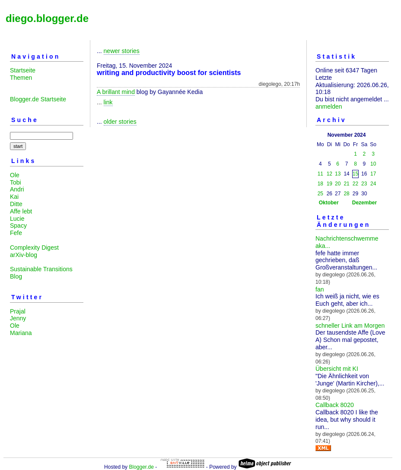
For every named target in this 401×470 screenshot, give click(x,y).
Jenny (18, 318)
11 (320, 174)
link (108, 102)
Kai (14, 196)
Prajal (17, 311)
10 (373, 164)
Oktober (329, 203)
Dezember (364, 203)
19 (329, 184)
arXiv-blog (23, 254)
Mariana (21, 332)
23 (364, 184)
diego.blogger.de (47, 18)
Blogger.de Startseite (38, 99)
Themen (21, 77)
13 (338, 174)
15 (355, 174)
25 (320, 194)
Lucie (17, 218)
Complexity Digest (34, 247)
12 (329, 174)
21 (346, 184)
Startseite (22, 70)
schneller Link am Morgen (350, 325)
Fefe (16, 232)
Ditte (16, 204)
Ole (14, 175)
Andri (17, 189)
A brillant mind (116, 91)
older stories (120, 121)
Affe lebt (21, 211)
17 (373, 174)
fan (319, 289)
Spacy (18, 225)
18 (320, 184)
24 (373, 184)
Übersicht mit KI (336, 368)
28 (346, 194)
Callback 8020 (334, 404)
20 (338, 184)
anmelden (328, 106)
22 (355, 184)
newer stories (122, 50)
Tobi (15, 182)
